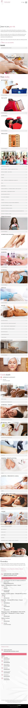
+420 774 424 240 (7, 606)
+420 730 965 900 (7, 662)
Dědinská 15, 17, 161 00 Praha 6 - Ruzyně (10, 575)
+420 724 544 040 (7, 676)
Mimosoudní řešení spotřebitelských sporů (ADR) (14, 702)
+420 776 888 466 (7, 602)
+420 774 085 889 (7, 672)
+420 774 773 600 (14, 69)
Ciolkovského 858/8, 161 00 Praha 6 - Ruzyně (11, 651)
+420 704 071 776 (6, 609)
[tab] (14, 48)
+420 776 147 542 (6, 597)
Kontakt (2, 45)
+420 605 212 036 (7, 669)
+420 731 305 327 (6, 658)
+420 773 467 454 (6, 679)
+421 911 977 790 (6, 591)
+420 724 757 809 (7, 665)
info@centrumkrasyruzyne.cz (14, 71)
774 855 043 (6, 588)
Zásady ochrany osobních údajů (14, 706)
